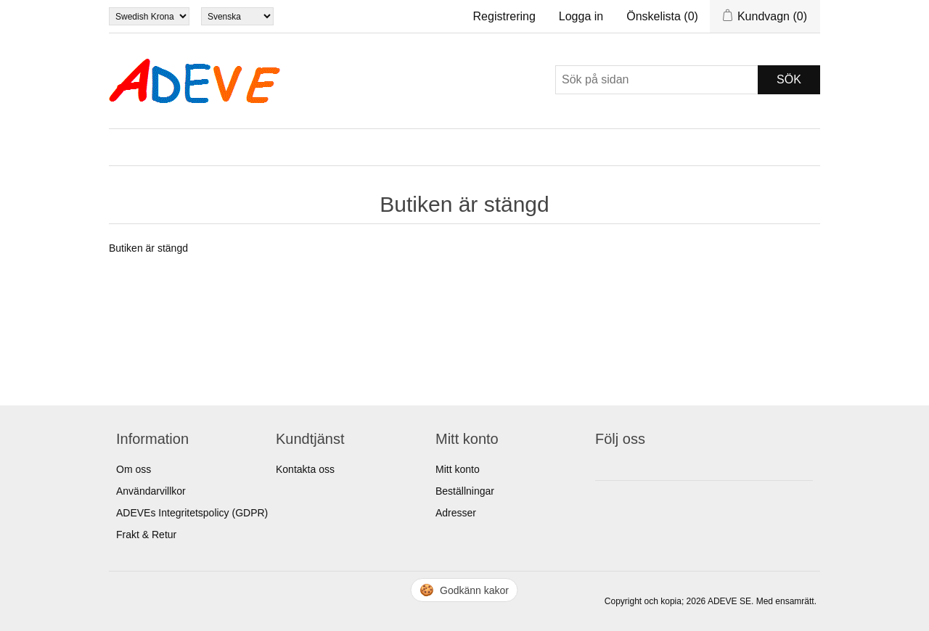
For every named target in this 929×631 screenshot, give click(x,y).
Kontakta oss (305, 469)
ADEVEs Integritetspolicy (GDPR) (192, 513)
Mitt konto (457, 469)
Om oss (133, 469)
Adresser (455, 513)
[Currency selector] (149, 16)
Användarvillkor (151, 491)
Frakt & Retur (146, 534)
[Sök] (656, 79)
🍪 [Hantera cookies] (464, 590)
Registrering (504, 16)
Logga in (581, 16)
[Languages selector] (237, 16)
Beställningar (464, 491)
